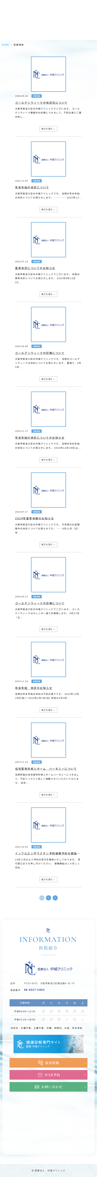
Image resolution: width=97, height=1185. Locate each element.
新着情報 (36, 96)
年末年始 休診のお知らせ (33, 688)
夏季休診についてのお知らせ (35, 268)
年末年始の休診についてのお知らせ (40, 438)
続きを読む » (48, 128)
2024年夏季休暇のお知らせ (34, 518)
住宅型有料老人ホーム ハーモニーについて (46, 769)
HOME (5, 44)
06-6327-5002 (34, 989)
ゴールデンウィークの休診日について (41, 103)
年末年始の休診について (32, 187)
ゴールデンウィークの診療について (40, 353)
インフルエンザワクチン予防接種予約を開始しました (52, 853)
